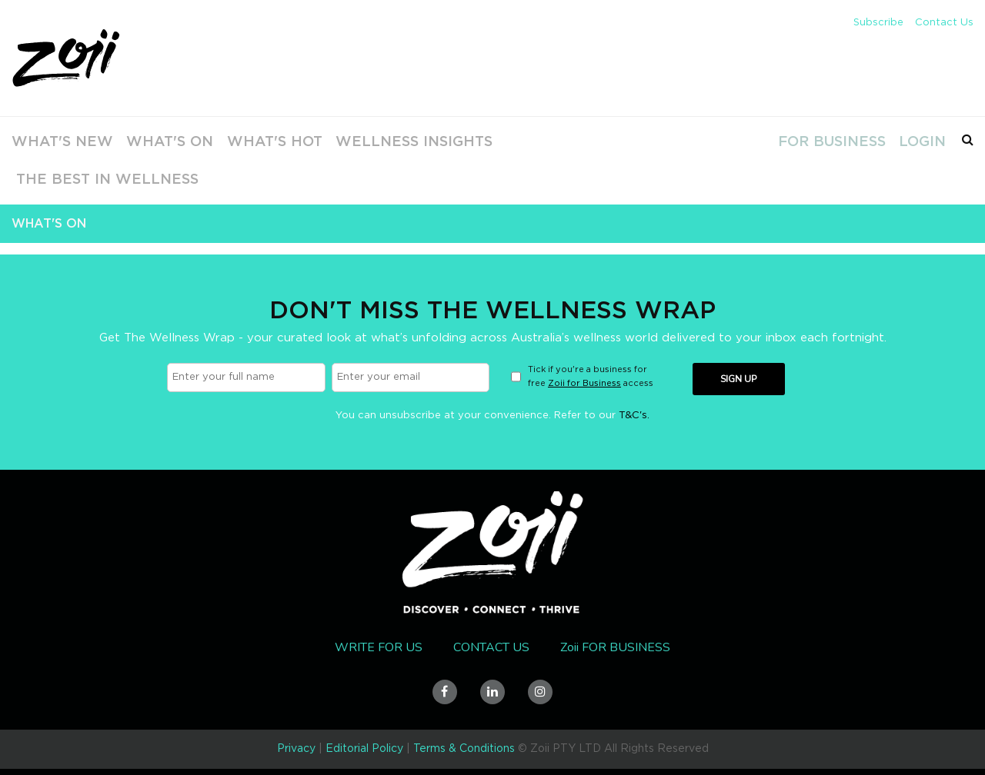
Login (919, 141)
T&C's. (634, 416)
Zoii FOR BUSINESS (615, 647)
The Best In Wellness (92, 179)
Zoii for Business (584, 383)
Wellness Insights (380, 141)
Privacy (296, 748)
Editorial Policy (364, 748)
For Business (828, 141)
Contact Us (944, 23)
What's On (152, 141)
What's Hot (253, 141)
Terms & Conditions (464, 748)
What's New (50, 141)
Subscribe (878, 23)
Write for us (378, 647)
